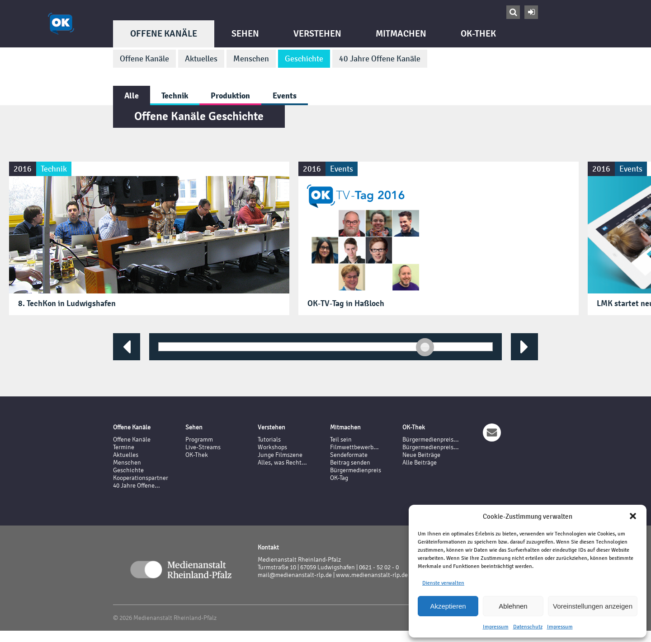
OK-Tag (339, 478)
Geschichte (304, 59)
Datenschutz (527, 626)
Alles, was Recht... (282, 462)
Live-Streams (203, 447)
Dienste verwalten (443, 583)
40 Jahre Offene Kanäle (379, 59)
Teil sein (341, 439)
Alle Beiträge (419, 462)
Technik (174, 95)
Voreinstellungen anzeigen (592, 606)
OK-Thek (478, 33)
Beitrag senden (350, 462)
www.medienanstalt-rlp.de (372, 575)
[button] (632, 516)
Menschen (251, 59)
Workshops (272, 447)
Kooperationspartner (140, 478)
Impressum (496, 626)
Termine (123, 447)
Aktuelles (201, 59)
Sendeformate (349, 455)
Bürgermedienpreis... (430, 439)
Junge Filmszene (280, 455)
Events (285, 95)
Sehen (245, 33)
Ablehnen (513, 606)
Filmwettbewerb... (354, 447)
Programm (199, 439)
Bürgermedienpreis (355, 470)
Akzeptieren (448, 606)
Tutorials (269, 439)
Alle (131, 95)
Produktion (230, 95)
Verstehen (317, 33)
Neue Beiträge (421, 455)
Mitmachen (401, 33)
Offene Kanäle (163, 33)
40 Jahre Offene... (136, 485)
